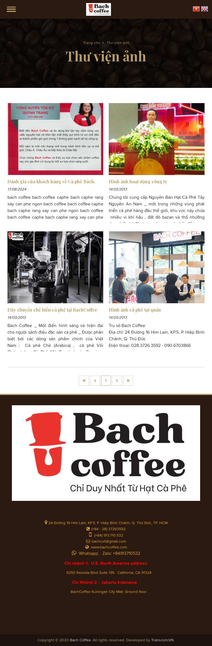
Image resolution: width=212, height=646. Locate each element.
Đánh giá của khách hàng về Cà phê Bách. (51, 181)
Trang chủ (91, 43)
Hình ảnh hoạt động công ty (138, 181)
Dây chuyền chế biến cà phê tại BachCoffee (52, 310)
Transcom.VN (162, 640)
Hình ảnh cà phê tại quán (135, 310)
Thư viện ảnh (117, 43)
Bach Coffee (80, 640)
